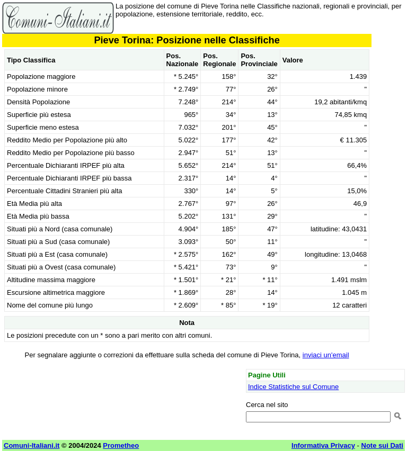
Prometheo (121, 445)
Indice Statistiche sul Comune (293, 387)
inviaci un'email (326, 355)
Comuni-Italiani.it (31, 445)
